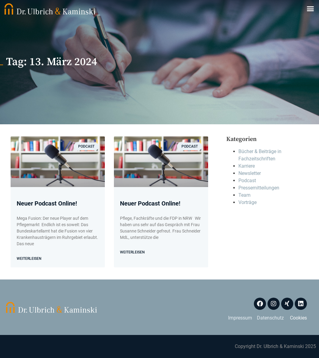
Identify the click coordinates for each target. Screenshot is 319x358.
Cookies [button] (298, 318)
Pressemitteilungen (258, 188)
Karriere (246, 166)
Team (244, 195)
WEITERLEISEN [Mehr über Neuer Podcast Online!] (29, 258)
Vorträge (247, 202)
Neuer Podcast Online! (47, 203)
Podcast (247, 180)
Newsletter (249, 173)
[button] (310, 9)
